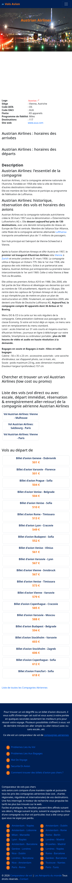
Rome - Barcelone (52, 853)
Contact (24, 879)
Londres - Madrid (52, 839)
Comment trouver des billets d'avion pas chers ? (34, 772)
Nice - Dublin (16, 853)
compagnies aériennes (56, 735)
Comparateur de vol (21, 875)
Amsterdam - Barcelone (21, 844)
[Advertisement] (36, 71)
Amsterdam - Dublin (54, 825)
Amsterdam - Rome (53, 830)
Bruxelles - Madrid (52, 844)
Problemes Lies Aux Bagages (24, 753)
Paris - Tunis (49, 867)
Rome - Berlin (50, 834)
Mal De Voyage (16, 759)
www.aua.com (35, 122)
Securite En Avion (18, 766)
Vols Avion (11, 4)
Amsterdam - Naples (20, 825)
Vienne (58, 255)
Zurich (5, 258)
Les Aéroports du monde (48, 875)
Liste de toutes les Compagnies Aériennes (24, 687)
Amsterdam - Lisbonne (21, 830)
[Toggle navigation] (66, 4)
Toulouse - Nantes (52, 862)
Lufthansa (60, 232)
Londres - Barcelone (19, 858)
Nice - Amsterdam (18, 862)
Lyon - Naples (16, 839)
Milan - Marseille (18, 834)
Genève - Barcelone (53, 858)
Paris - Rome (15, 867)
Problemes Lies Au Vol (20, 747)
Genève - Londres (18, 848)
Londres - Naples (52, 848)
